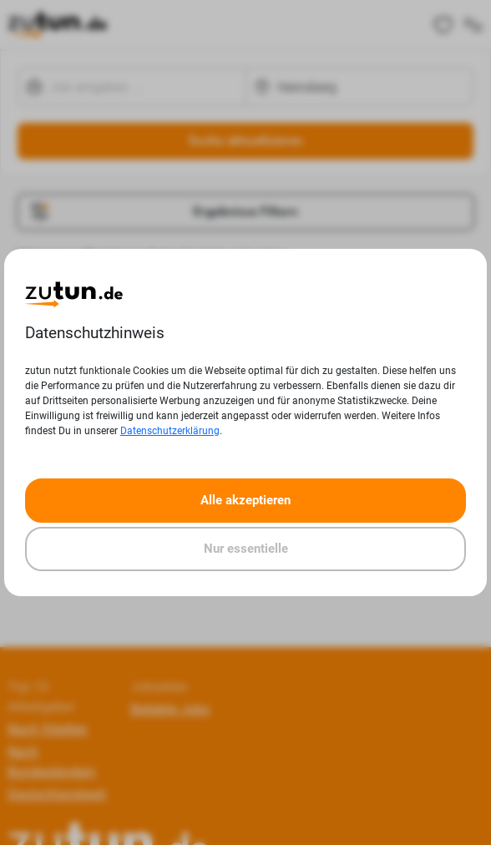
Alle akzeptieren (245, 500)
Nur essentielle (246, 548)
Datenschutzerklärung (170, 431)
